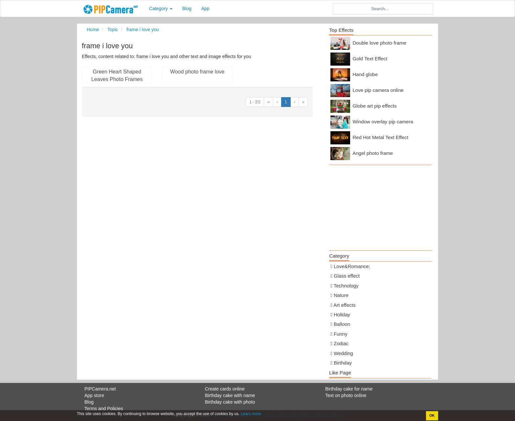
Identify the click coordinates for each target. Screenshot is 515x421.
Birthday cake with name (230, 395)
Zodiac (341, 343)
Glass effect (347, 276)
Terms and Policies (103, 408)
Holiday (342, 314)
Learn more (250, 413)
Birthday (343, 363)
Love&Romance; (352, 266)
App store (94, 395)
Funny (340, 334)
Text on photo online (345, 395)
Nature (341, 295)
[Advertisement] (380, 206)
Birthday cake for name (348, 388)
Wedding (343, 353)
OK (432, 415)
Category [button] (160, 8)
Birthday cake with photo (230, 402)
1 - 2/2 (254, 102)
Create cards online (225, 388)
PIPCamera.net (100, 388)
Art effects (344, 305)
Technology (346, 285)
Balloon (342, 324)
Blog (186, 8)
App (205, 8)
